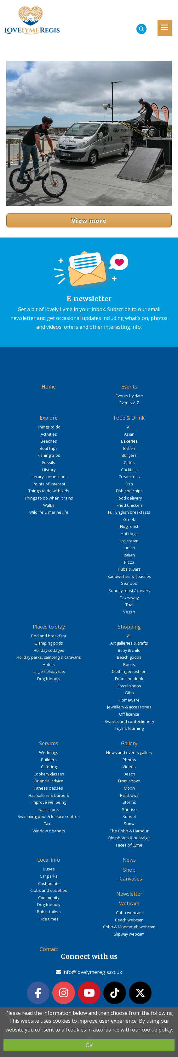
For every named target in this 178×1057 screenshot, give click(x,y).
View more (89, 220)
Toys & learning (129, 728)
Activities (49, 434)
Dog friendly (48, 678)
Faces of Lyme (129, 845)
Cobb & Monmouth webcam (129, 927)
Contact (49, 949)
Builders (49, 760)
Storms (129, 802)
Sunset (129, 816)
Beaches (49, 441)
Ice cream (129, 541)
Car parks (49, 876)
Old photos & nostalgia (129, 838)
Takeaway (129, 598)
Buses (49, 869)
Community (48, 897)
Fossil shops (129, 686)
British (129, 448)
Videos (129, 766)
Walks (49, 505)
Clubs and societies (48, 890)
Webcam (129, 903)
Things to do (48, 427)
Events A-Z (129, 402)
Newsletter (129, 893)
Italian (129, 555)
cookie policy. (157, 1029)
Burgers (129, 455)
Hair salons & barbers (48, 795)
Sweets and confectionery (129, 721)
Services (48, 743)
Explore (49, 417)
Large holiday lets (48, 671)
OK (89, 1045)
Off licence (129, 714)
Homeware (129, 700)
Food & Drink (129, 417)
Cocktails (129, 470)
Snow (129, 823)
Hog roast (129, 526)
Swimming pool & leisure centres (49, 816)
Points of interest (48, 484)
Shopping (129, 626)
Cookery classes (48, 774)
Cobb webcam (129, 912)
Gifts (129, 693)
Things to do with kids (48, 491)
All (129, 427)
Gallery (129, 743)
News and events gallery (129, 752)
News (129, 859)
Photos (129, 760)
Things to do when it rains (49, 498)
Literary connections (49, 476)
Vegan (129, 612)
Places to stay (49, 626)
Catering (49, 766)
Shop (129, 869)
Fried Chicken (129, 505)
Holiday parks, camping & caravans (48, 657)
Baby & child (129, 650)
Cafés (129, 462)
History (48, 470)
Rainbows (129, 795)
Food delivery (129, 498)
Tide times (49, 919)
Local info (48, 859)
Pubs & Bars (129, 569)
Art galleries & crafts (129, 643)
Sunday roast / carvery (129, 590)
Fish (129, 484)
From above (129, 781)
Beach (129, 774)
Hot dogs (129, 533)
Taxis (49, 823)
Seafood (129, 583)
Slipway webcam (129, 934)
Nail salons (48, 809)
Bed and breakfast (48, 636)
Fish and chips (129, 491)
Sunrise (129, 809)
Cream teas (129, 476)
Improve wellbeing (49, 802)
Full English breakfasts (129, 512)
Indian (129, 548)
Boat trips (49, 448)
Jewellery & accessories (129, 707)
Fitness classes (48, 788)
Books (129, 664)
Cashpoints (49, 883)
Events (129, 386)
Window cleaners (48, 831)
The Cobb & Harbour (129, 831)
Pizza (129, 562)
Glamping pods (48, 643)
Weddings (48, 752)
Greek (129, 519)
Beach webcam (129, 920)
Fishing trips (48, 455)
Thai (129, 604)
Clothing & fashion (129, 671)
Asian (129, 434)
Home (49, 386)
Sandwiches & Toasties (129, 576)
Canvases (131, 878)
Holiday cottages (48, 650)
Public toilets (49, 911)
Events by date (129, 396)
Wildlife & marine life (48, 512)
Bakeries (129, 441)
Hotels (49, 664)
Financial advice (48, 781)
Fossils (48, 462)
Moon (129, 788)
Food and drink (129, 678)
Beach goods (129, 657)
